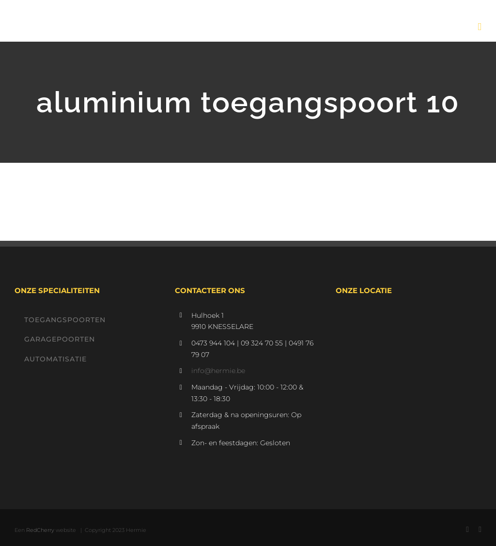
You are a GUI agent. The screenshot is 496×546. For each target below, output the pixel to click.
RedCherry (40, 530)
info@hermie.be (218, 370)
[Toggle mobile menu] (479, 27)
